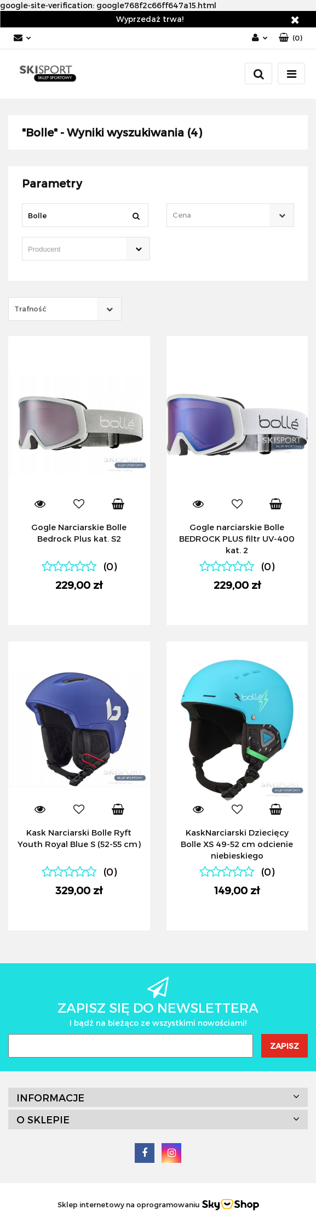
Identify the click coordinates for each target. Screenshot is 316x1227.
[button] (290, 38)
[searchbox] (70, 249)
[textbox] (221, 215)
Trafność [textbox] (30, 308)
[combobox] (230, 215)
